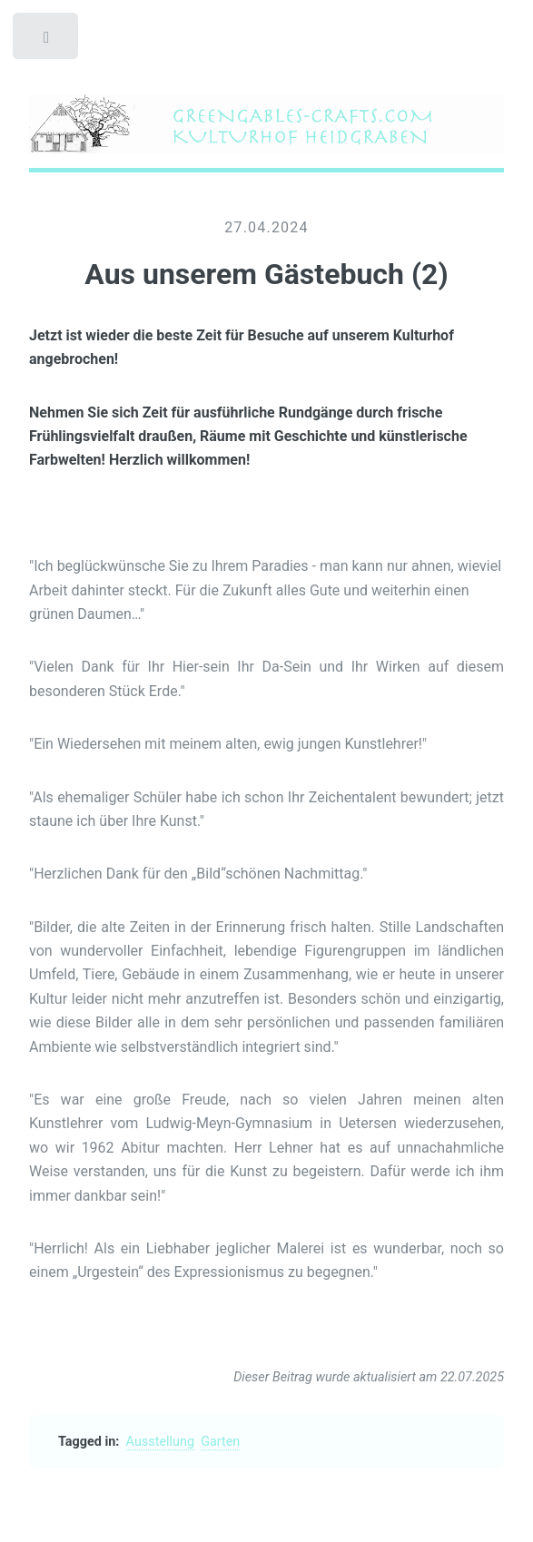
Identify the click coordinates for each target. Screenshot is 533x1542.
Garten (220, 1441)
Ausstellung (160, 1441)
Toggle (47, 41)
